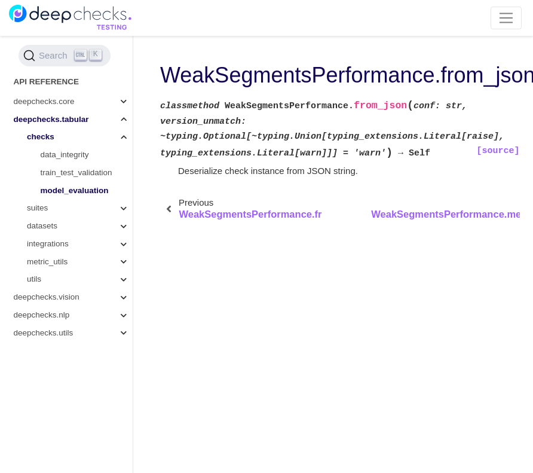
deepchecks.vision (46, 296)
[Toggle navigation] (506, 18)
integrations (48, 243)
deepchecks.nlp (42, 314)
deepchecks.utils (43, 332)
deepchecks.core (44, 101)
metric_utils (47, 261)
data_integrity (65, 154)
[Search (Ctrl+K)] (65, 55)
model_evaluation (75, 190)
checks (40, 136)
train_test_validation (76, 172)
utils (34, 278)
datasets (42, 225)
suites (37, 207)
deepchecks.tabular (51, 119)
